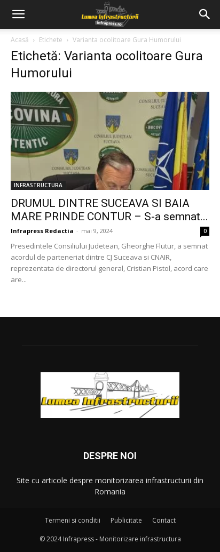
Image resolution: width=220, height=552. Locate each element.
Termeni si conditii (72, 520)
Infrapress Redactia (42, 231)
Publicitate (126, 520)
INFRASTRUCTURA (38, 185)
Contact (164, 520)
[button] (18, 14)
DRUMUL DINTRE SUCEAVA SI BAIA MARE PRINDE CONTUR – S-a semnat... (109, 210)
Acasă (20, 39)
